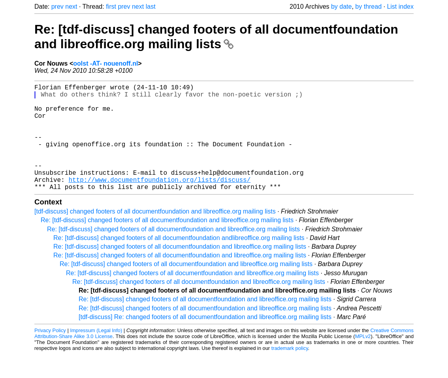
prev (57, 6)
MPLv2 (363, 360)
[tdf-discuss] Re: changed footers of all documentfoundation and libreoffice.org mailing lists (205, 340)
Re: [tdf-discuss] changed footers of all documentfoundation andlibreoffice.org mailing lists (179, 261)
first (111, 6)
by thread (368, 6)
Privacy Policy (50, 354)
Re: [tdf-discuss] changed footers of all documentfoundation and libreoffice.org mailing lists (216, 36)
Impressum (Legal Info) (96, 354)
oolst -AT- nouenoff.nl (105, 63)
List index (400, 6)
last (151, 6)
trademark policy (289, 372)
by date (341, 6)
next (71, 6)
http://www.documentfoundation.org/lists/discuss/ (159, 201)
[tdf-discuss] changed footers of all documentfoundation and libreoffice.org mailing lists (155, 235)
